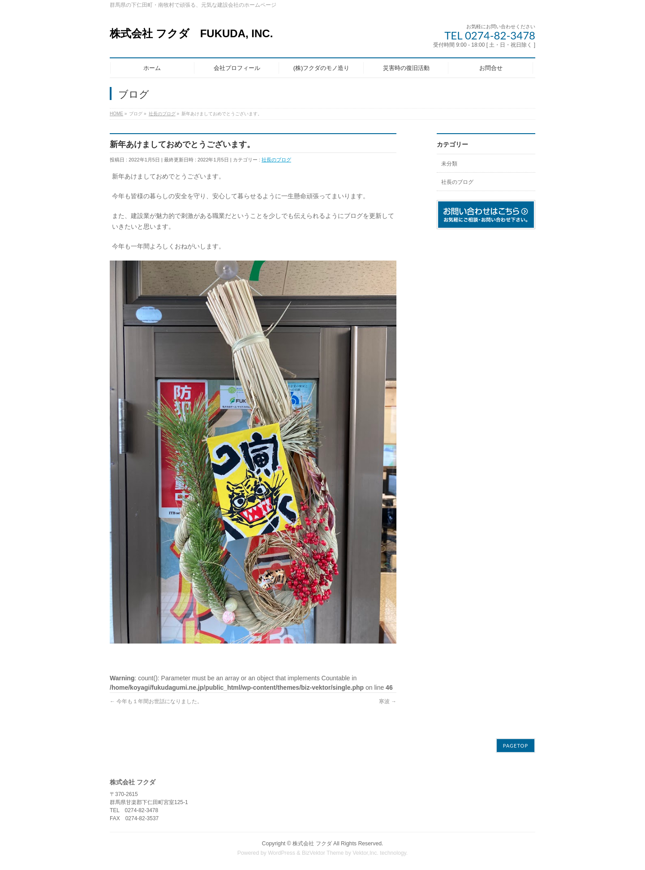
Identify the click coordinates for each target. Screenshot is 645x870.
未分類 (449, 164)
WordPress (281, 851)
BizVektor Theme (323, 851)
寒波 (387, 701)
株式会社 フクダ (311, 842)
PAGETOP (515, 744)
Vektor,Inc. (365, 851)
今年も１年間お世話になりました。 (156, 701)
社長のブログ (276, 159)
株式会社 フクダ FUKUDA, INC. (191, 33)
